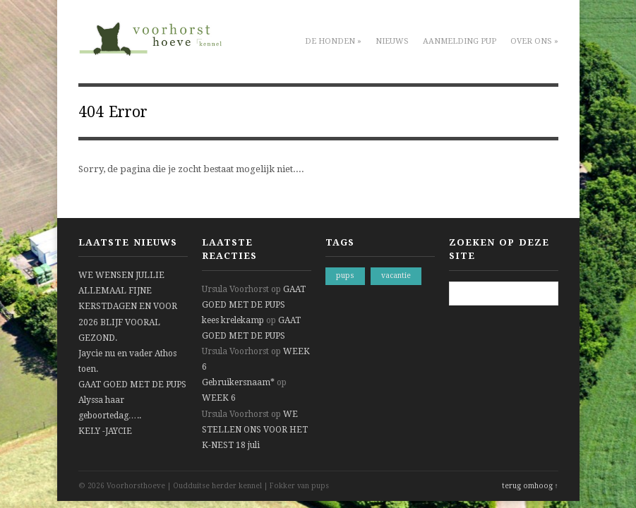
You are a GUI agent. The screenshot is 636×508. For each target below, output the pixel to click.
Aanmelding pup (459, 41)
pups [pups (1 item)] (345, 275)
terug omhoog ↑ (530, 486)
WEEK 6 (219, 398)
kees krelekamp (233, 320)
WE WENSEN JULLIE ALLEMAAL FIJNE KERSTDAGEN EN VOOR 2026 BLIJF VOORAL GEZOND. (127, 306)
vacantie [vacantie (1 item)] (396, 275)
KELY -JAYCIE (105, 431)
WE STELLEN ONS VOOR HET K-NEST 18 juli (255, 429)
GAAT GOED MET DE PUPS (132, 384)
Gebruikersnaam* (238, 382)
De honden (333, 41)
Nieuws (392, 41)
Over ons (534, 41)
